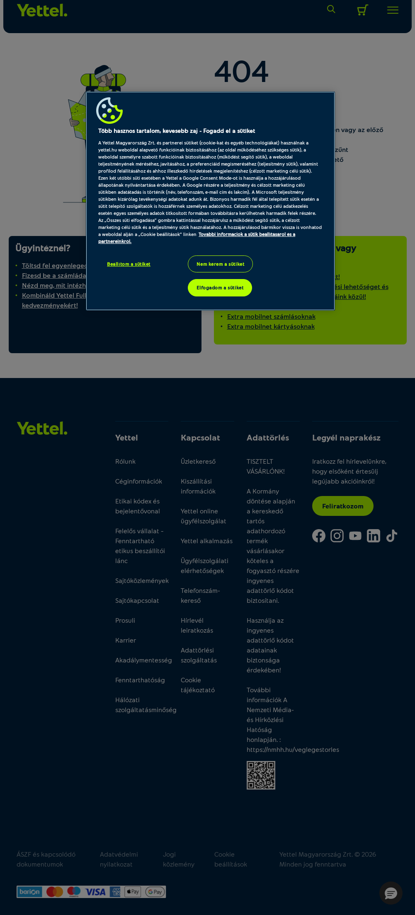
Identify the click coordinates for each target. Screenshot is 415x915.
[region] (210, 201)
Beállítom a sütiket (128, 264)
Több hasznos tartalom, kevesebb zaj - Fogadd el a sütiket (176, 130)
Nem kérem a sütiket (220, 264)
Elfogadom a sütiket (220, 287)
